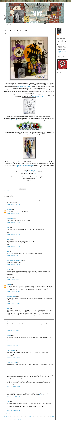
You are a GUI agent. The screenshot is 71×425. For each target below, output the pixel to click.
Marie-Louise (10, 218)
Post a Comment (9, 413)
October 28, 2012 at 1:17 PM (13, 410)
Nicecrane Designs (15, 120)
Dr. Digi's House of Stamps (23, 86)
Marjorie (9, 321)
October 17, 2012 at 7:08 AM (13, 204)
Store (35, 173)
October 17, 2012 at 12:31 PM (13, 222)
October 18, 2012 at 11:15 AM (13, 303)
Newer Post (7, 416)
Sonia (8, 227)
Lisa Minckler (62, 35)
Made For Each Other (37, 96)
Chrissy (8, 269)
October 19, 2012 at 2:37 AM (13, 330)
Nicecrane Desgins (21, 167)
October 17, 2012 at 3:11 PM (13, 255)
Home (29, 416)
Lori (8, 251)
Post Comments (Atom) (15, 419)
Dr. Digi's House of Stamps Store (25, 165)
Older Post (51, 416)
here (36, 167)
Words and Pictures (11, 296)
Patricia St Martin (11, 350)
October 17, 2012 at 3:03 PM (13, 246)
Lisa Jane (9, 239)
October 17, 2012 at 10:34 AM (13, 213)
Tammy (8, 198)
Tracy (8, 308)
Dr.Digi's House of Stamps (12, 190)
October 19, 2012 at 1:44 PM (13, 357)
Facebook (32, 170)
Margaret (9, 373)
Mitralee (9, 284)
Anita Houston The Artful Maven (14, 260)
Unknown (9, 209)
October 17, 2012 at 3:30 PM (13, 264)
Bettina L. (9, 391)
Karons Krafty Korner (12, 362)
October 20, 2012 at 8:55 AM (13, 386)
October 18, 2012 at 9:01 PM (13, 317)
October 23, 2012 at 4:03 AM (13, 396)
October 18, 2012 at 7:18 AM (13, 291)
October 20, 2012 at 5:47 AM (13, 368)
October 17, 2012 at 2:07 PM (13, 234)
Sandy (8, 401)
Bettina (40, 394)
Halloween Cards (21, 190)
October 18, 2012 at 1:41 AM (13, 279)
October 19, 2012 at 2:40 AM (13, 345)
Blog (27, 172)
